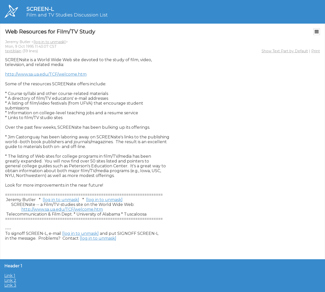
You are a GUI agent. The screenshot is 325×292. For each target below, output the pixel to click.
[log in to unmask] (50, 42)
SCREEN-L (40, 9)
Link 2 (10, 280)
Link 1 (9, 275)
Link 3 (10, 285)
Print (315, 51)
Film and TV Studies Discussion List (67, 15)
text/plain (13, 51)
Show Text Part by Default (285, 51)
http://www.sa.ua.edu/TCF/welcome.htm (46, 74)
